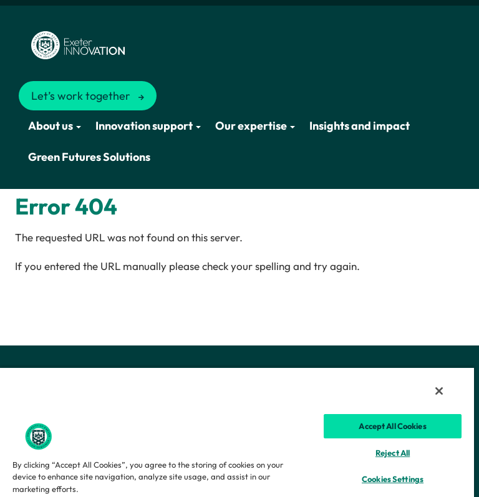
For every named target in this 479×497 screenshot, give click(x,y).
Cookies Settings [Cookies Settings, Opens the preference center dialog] (392, 479)
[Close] (439, 391)
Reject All (392, 453)
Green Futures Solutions (89, 157)
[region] (237, 432)
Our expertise (255, 125)
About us (54, 125)
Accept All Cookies (392, 426)
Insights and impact (359, 125)
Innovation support (148, 125)
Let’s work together (80, 96)
